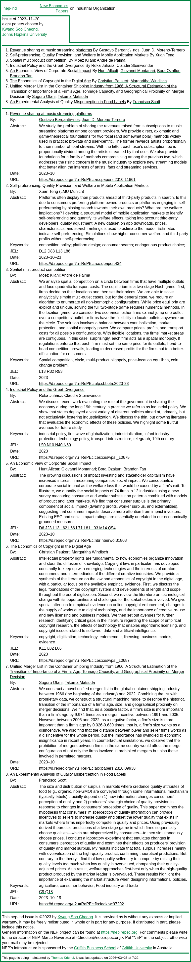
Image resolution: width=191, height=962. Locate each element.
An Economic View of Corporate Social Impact (50, 71)
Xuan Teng (164, 55)
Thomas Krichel (62, 958)
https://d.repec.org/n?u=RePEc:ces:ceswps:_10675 (84, 457)
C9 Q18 (46, 892)
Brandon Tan (21, 76)
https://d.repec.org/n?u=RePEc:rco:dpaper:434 (80, 263)
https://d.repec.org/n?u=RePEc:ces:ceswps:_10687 (84, 660)
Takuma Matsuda (73, 96)
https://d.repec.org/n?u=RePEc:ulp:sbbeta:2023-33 (84, 383)
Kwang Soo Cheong (20, 29)
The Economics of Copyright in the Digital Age (50, 81)
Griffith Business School (95, 948)
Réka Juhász (102, 65)
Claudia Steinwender (135, 65)
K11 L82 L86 (50, 648)
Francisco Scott (146, 102)
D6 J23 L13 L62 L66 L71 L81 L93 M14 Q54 (77, 528)
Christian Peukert (113, 81)
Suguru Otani (43, 96)
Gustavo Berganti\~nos (119, 50)
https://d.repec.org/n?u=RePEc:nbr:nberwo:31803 (83, 540)
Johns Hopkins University (24, 34)
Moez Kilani (84, 60)
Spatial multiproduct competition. (38, 60)
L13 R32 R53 (50, 371)
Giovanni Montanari (137, 71)
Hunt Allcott (108, 71)
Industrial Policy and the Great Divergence (47, 65)
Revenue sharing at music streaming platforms (51, 50)
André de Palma (111, 60)
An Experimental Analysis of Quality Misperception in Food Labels (68, 102)
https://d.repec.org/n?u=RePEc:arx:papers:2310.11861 (87, 179)
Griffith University (137, 948)
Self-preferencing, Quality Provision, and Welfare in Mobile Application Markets (79, 55)
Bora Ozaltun (168, 71)
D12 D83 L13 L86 (54, 251)
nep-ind (10, 8)
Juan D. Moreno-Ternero (163, 50)
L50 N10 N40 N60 (55, 445)
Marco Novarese (56, 937)
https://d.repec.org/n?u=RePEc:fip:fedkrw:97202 (81, 904)
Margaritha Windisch (149, 81)
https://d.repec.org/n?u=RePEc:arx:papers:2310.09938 (87, 768)
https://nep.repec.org (119, 932)
